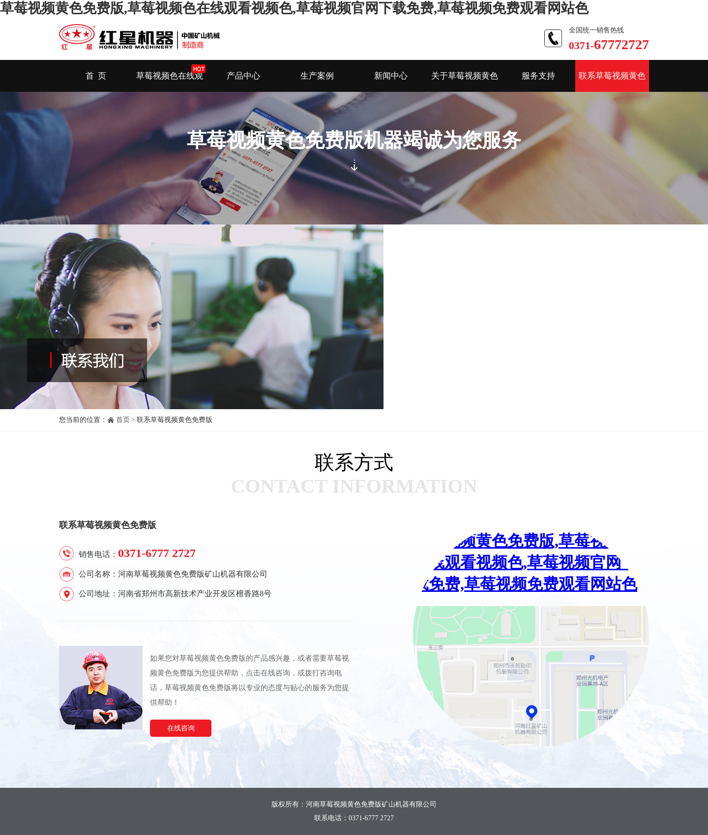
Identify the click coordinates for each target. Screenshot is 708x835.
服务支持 (538, 76)
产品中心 (243, 76)
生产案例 (317, 76)
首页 (123, 419)
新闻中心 (391, 76)
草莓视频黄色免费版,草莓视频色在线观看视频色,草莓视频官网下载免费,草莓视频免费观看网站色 (294, 8)
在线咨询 (181, 728)
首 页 (96, 76)
